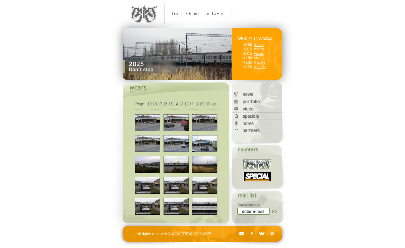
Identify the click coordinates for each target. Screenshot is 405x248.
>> (214, 104)
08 (207, 104)
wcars (259, 53)
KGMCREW (182, 234)
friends (260, 67)
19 (149, 104)
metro (259, 49)
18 (155, 104)
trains (259, 44)
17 (160, 104)
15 (171, 104)
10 (197, 104)
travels (259, 62)
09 (202, 104)
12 (186, 104)
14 (176, 104)
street (259, 58)
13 (181, 104)
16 (165, 104)
